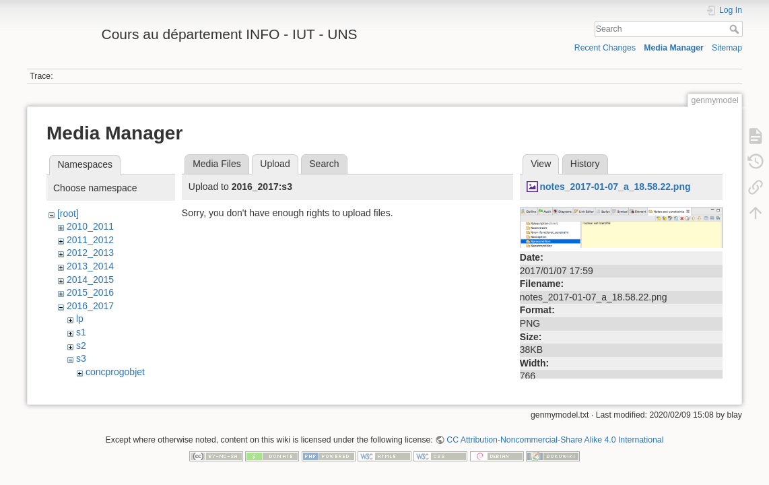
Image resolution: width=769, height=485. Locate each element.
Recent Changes (605, 48)
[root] (68, 213)
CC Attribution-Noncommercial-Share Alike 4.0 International (554, 440)
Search (735, 29)
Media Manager (674, 48)
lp (79, 318)
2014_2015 (90, 279)
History (585, 163)
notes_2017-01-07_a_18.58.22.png (614, 186)
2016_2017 (90, 305)
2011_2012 (90, 239)
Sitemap (727, 48)
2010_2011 (90, 226)
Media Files (217, 163)
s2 (81, 345)
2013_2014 (90, 266)
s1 (81, 332)
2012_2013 (90, 252)
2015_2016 (90, 292)
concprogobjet (115, 371)
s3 (81, 358)
